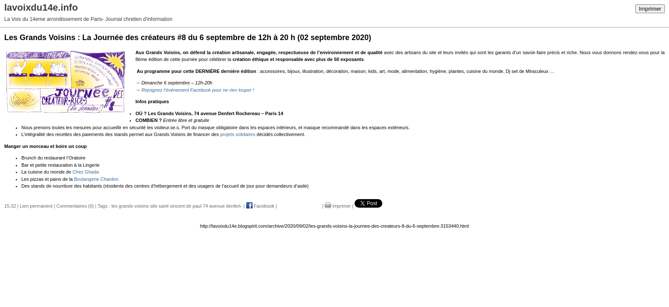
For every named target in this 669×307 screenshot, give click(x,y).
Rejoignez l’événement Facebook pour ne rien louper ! (197, 90)
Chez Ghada (86, 171)
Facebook (260, 206)
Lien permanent (36, 206)
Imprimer (650, 9)
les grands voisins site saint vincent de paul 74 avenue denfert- (176, 206)
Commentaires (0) (75, 206)
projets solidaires (238, 134)
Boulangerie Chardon (96, 179)
